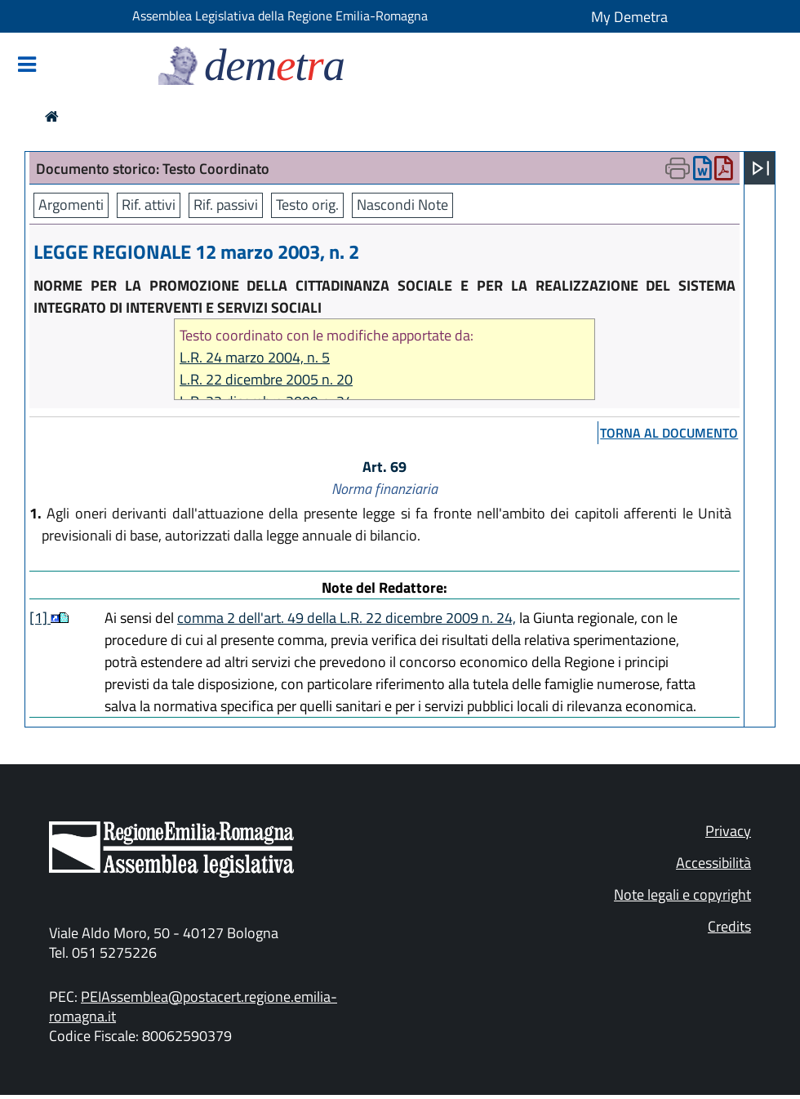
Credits (729, 926)
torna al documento (669, 433)
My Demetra (629, 17)
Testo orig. (307, 205)
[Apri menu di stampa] (677, 168)
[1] (40, 618)
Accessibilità (713, 863)
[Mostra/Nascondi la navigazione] (27, 66)
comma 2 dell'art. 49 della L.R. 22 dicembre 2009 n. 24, (346, 618)
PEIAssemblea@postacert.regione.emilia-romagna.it (193, 1006)
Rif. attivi (149, 205)
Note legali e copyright (682, 894)
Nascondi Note (402, 205)
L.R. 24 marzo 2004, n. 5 (255, 357)
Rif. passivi (225, 205)
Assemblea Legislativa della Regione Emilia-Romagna (280, 15)
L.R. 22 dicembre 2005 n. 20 (266, 379)
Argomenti (71, 205)
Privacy (728, 831)
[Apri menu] (760, 168)
